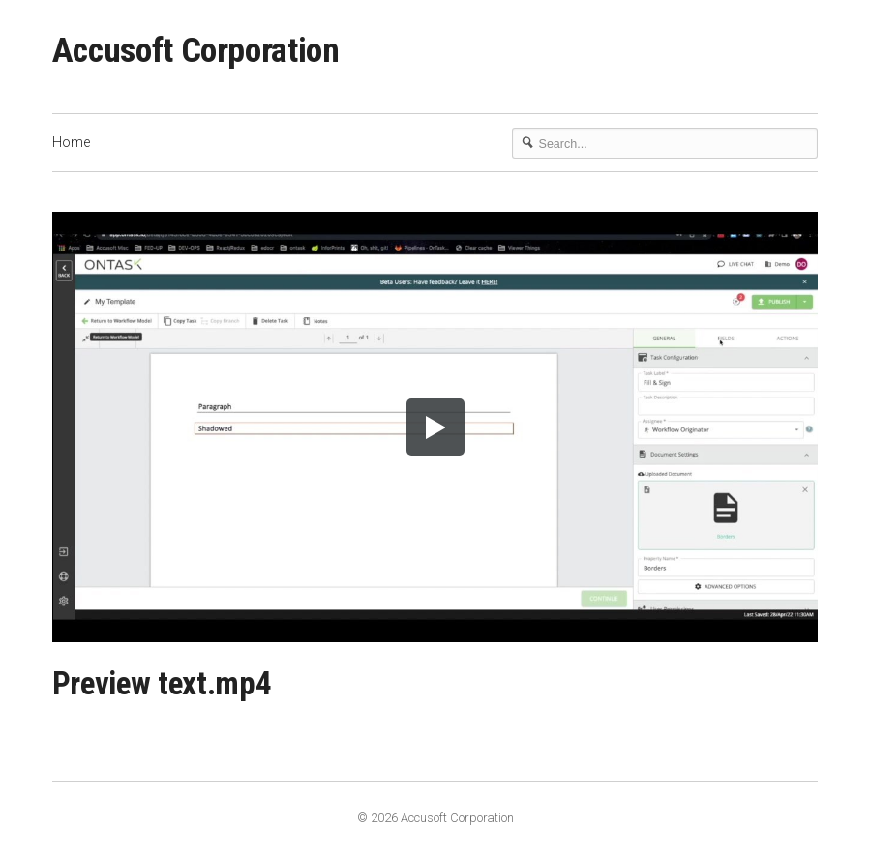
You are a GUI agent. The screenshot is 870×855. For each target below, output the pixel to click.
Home (71, 142)
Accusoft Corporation (196, 50)
